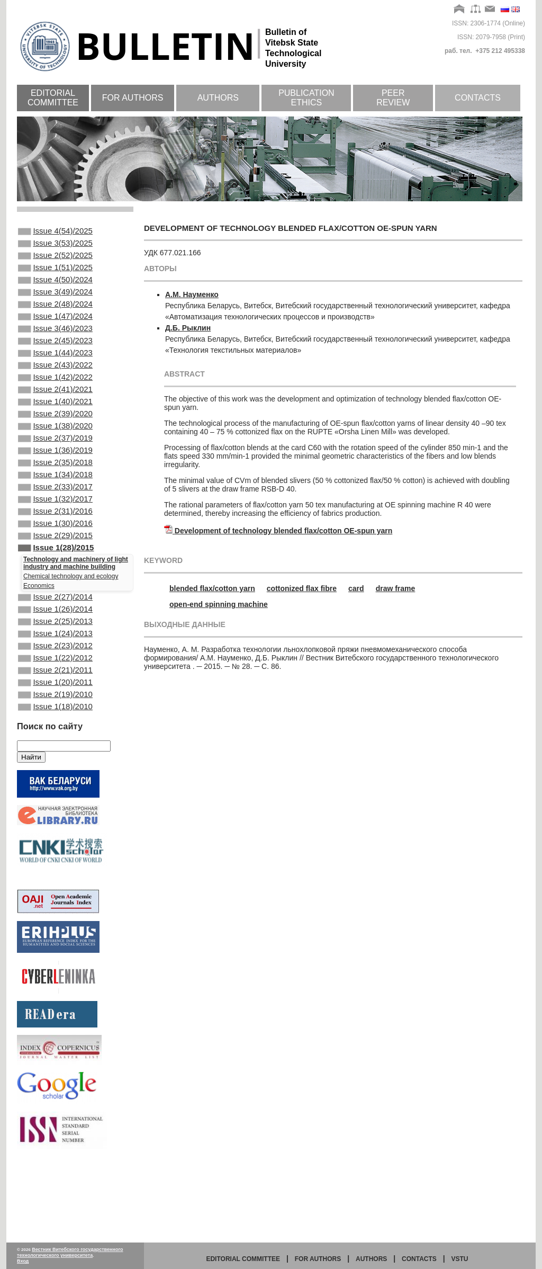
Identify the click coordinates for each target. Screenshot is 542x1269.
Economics (39, 643)
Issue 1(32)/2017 (55, 546)
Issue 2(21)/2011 (55, 741)
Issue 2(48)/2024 (55, 318)
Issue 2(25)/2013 (55, 684)
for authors (318, 1259)
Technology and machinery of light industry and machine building (75, 620)
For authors (133, 97)
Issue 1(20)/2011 (55, 755)
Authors (218, 97)
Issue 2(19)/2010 (55, 769)
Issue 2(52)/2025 (55, 260)
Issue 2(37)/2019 (55, 475)
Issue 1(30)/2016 (55, 575)
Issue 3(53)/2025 (55, 246)
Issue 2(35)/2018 (55, 504)
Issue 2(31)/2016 (55, 561)
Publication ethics (306, 97)
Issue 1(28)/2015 (56, 604)
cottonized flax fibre (302, 588)
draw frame (395, 588)
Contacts (478, 97)
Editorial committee (53, 97)
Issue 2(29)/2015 (55, 589)
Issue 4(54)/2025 (55, 232)
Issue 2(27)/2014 (55, 655)
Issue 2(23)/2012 (55, 712)
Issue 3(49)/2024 (55, 303)
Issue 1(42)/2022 (55, 403)
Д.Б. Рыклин (188, 328)
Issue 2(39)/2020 (55, 446)
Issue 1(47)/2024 (55, 332)
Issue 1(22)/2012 (55, 727)
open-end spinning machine (218, 604)
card (356, 588)
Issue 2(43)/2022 (55, 389)
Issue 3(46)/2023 (55, 346)
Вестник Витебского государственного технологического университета (70, 1252)
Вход (23, 1261)
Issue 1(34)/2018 (55, 518)
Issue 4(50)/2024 (55, 289)
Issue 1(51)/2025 (55, 275)
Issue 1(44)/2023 (55, 375)
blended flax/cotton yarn (212, 588)
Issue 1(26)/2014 (55, 669)
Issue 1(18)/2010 (55, 784)
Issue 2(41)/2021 (55, 418)
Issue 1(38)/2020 (55, 461)
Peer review (393, 97)
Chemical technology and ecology (70, 633)
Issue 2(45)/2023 (55, 361)
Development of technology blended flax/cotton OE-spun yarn (283, 530)
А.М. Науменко (192, 294)
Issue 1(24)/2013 (55, 698)
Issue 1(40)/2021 (55, 432)
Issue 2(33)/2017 (55, 532)
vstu (459, 1259)
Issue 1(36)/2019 (55, 489)
